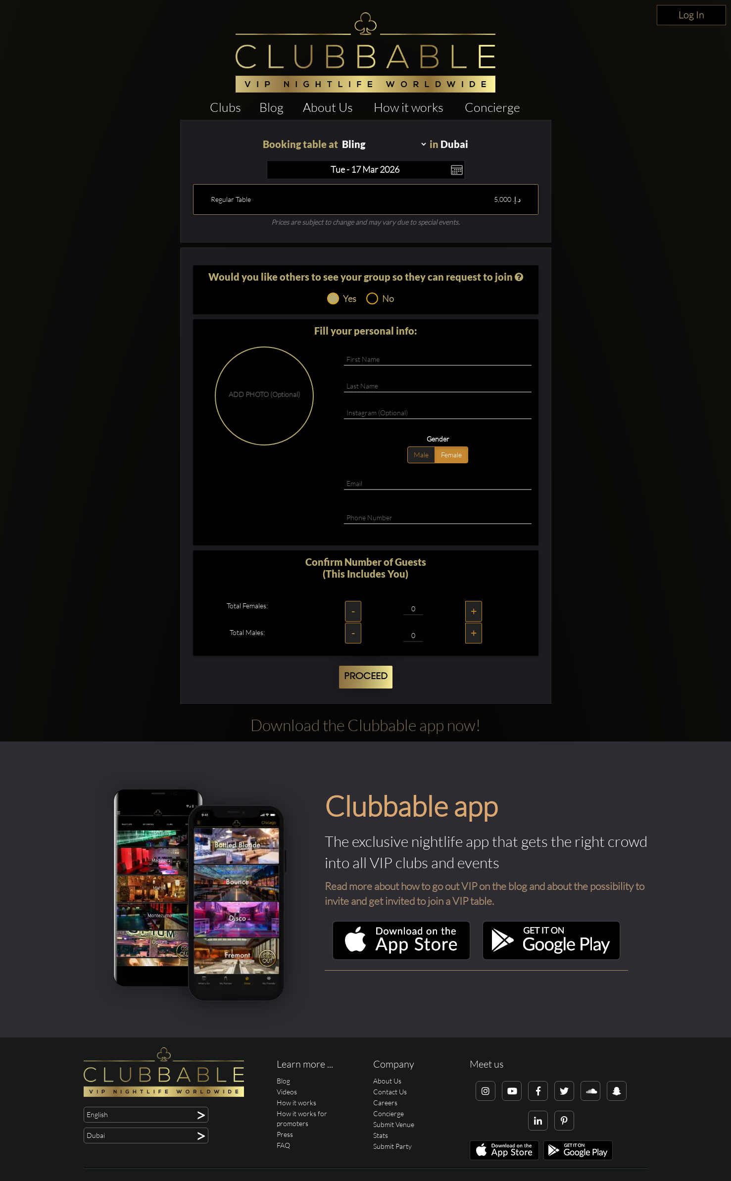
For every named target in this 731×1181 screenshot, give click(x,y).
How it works (408, 107)
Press (285, 1134)
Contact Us (390, 1091)
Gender (438, 439)
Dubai (454, 144)
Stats (380, 1135)
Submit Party (392, 1146)
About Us (328, 107)
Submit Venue (393, 1124)
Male (421, 454)
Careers (385, 1102)
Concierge (492, 107)
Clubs (225, 107)
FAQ (283, 1145)
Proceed (366, 677)
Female (451, 454)
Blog (271, 107)
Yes (341, 298)
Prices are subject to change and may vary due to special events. (365, 222)
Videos (287, 1091)
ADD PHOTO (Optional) (264, 394)
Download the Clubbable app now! (365, 725)
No (380, 298)
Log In (691, 14)
